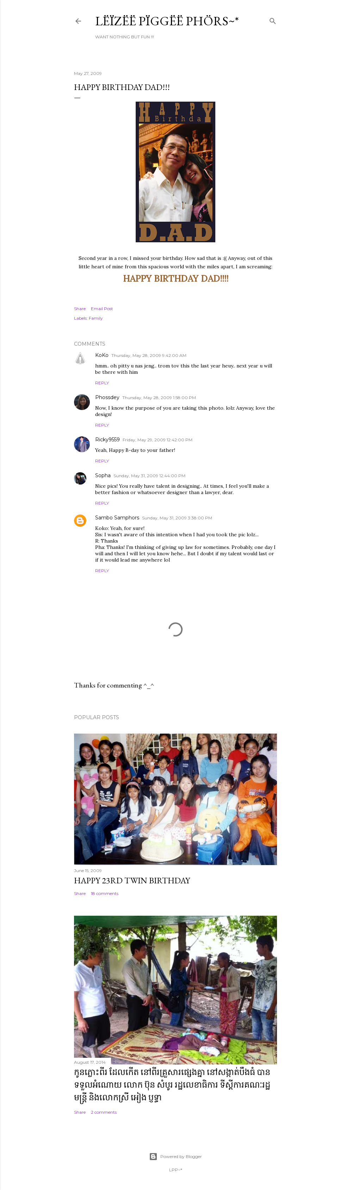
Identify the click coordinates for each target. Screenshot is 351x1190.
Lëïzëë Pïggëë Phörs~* (167, 21)
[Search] (273, 19)
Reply (102, 382)
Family (96, 318)
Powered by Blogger (175, 1156)
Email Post (102, 308)
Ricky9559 (107, 439)
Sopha (103, 475)
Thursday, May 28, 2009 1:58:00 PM (159, 397)
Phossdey (107, 397)
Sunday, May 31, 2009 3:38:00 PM (177, 517)
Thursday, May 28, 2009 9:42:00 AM (148, 355)
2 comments (104, 1112)
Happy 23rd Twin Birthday (132, 880)
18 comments (104, 893)
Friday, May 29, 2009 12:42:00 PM (157, 439)
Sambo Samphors (117, 517)
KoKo (102, 355)
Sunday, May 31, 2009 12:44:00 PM (149, 475)
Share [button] (80, 308)
